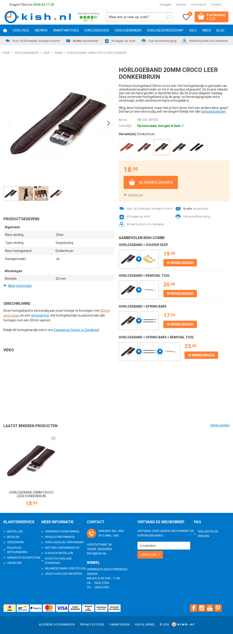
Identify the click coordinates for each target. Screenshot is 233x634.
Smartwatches (66, 30)
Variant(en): (128, 134)
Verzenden (15, 542)
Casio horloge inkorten (63, 573)
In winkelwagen (156, 182)
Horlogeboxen (96, 30)
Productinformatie (60, 537)
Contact (216, 4)
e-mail (107, 535)
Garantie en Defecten (23, 557)
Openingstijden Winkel (62, 531)
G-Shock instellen (59, 553)
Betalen (13, 537)
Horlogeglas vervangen (64, 542)
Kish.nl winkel (145, 624)
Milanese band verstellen (65, 568)
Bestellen (15, 531)
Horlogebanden (128, 30)
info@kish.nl (97, 553)
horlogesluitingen (213, 112)
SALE (193, 30)
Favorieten (135, 195)
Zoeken (167, 17)
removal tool (40, 315)
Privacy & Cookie (92, 624)
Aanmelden (148, 554)
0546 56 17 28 (43, 4)
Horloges (21, 30)
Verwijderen (220, 425)
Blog (220, 30)
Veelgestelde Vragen (208, 534)
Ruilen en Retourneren (17, 550)
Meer (206, 30)
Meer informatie (20, 286)
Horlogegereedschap (165, 30)
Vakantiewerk (119, 624)
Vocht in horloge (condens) (58, 561)
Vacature (14, 563)
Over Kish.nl (198, 4)
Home (5, 30)
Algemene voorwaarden (57, 624)
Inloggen (165, 4)
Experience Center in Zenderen (76, 330)
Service (181, 4)
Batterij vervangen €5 (62, 547)
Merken (41, 30)
